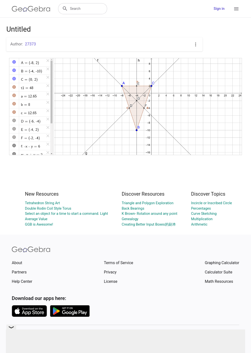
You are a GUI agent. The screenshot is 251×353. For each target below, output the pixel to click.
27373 (30, 44)
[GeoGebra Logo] (31, 9)
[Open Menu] (236, 9)
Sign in (219, 9)
